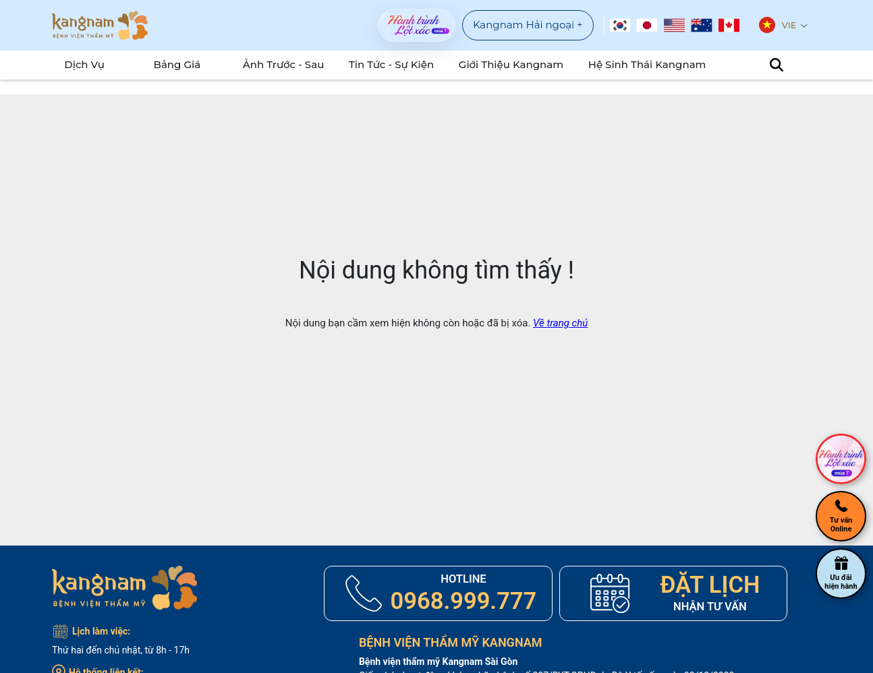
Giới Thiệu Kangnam (515, 64)
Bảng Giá (183, 64)
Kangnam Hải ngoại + (528, 24)
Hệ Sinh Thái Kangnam (641, 64)
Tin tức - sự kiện (404, 64)
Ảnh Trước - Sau (302, 64)
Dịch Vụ (79, 64)
